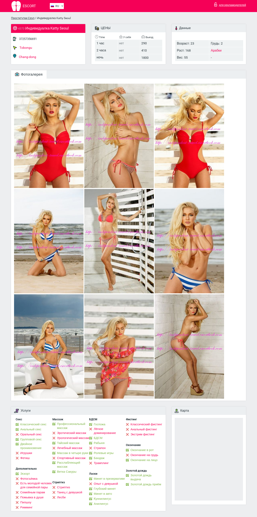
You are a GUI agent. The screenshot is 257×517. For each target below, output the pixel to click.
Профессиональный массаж (71, 426)
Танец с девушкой (69, 492)
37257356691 (28, 39)
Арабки (216, 50)
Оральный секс (31, 434)
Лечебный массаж (69, 448)
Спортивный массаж (71, 458)
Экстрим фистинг (143, 434)
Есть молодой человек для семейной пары (36, 485)
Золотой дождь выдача (141, 477)
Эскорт (25, 473)
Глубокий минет (105, 489)
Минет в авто (103, 494)
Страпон (100, 448)
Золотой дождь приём (146, 484)
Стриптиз (63, 487)
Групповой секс (31, 439)
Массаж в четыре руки (72, 453)
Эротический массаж (71, 433)
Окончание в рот (142, 450)
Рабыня (99, 443)
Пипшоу (25, 502)
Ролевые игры (104, 453)
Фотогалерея (29, 74)
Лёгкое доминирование (105, 431)
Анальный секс (30, 429)
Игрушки (26, 453)
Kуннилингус (102, 499)
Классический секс (33, 424)
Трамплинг (101, 463)
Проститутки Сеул (22, 18)
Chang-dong (24, 56)
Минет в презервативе (109, 478)
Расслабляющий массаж (68, 464)
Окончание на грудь (144, 455)
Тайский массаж (68, 443)
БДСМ (98, 438)
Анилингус (101, 504)
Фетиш (25, 458)
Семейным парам (32, 492)
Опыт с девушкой (106, 484)
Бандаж (99, 458)
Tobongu (22, 48)
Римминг (26, 507)
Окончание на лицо (144, 460)
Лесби (61, 497)
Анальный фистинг (144, 429)
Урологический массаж (73, 438)
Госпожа (99, 424)
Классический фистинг (146, 424)
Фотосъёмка (28, 478)
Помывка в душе (32, 497)
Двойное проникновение (31, 446)
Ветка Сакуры (66, 471)
